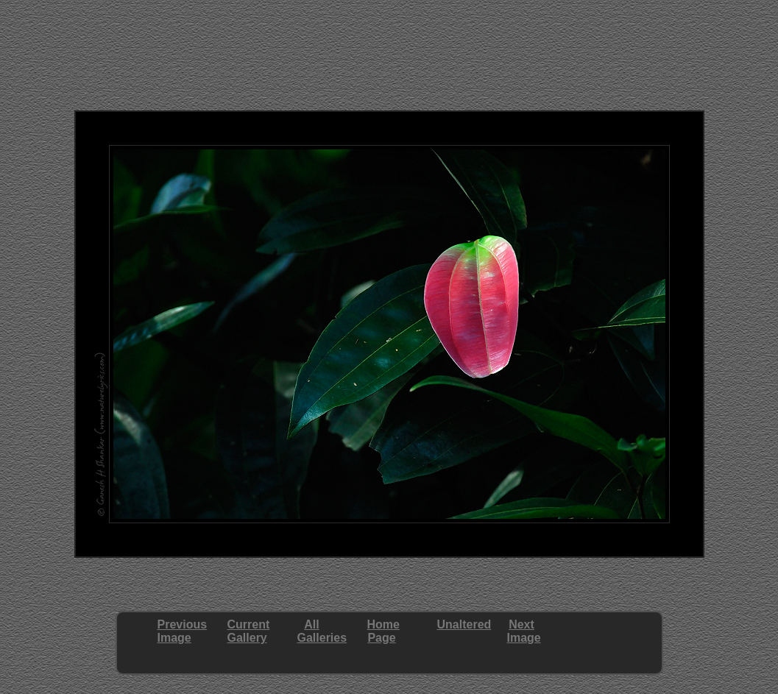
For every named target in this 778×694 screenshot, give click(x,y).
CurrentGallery (248, 631)
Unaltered (464, 624)
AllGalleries (322, 631)
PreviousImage (183, 631)
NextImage (524, 631)
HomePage (383, 631)
